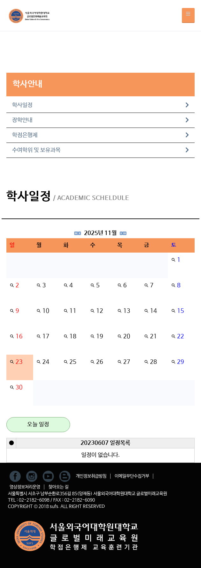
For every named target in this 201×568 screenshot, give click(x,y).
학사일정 (100, 105)
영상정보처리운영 (25, 487)
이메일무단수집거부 (132, 476)
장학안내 (100, 120)
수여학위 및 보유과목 (100, 150)
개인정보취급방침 (91, 476)
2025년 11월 (100, 233)
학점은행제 (100, 135)
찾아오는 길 (58, 487)
